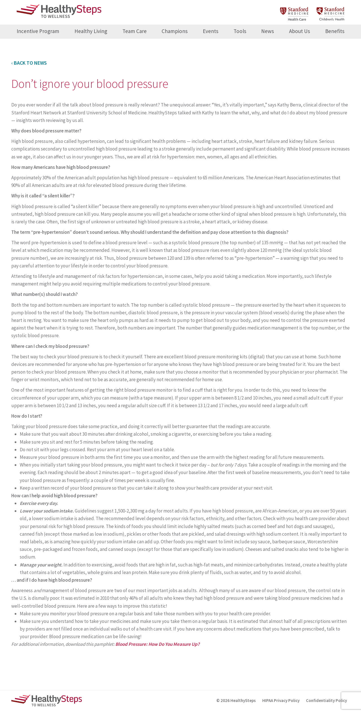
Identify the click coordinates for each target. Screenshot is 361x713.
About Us (299, 31)
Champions (175, 31)
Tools (240, 31)
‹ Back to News (29, 63)
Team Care (134, 31)
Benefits (334, 31)
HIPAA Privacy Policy (281, 700)
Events (210, 31)
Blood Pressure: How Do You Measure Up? (158, 644)
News (267, 31)
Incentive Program (38, 31)
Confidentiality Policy (326, 700)
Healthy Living (90, 31)
